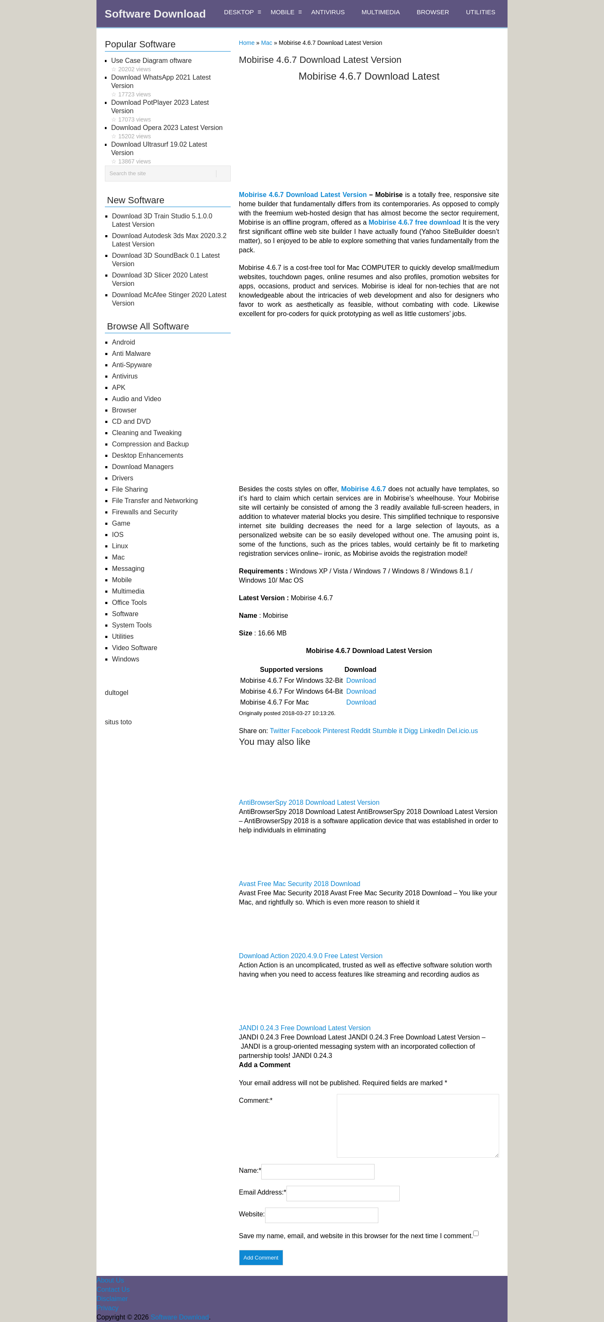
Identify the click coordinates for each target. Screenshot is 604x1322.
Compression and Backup (150, 444)
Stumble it (387, 730)
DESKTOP (239, 12)
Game (121, 523)
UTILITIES (480, 12)
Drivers (122, 478)
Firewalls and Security (145, 512)
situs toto (118, 722)
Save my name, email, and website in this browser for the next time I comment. (356, 1235)
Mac (266, 42)
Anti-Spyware (132, 364)
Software (125, 613)
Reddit (360, 730)
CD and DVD (131, 421)
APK (118, 387)
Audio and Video (136, 398)
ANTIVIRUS (328, 12)
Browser (124, 410)
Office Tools (129, 602)
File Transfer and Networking (155, 500)
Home (247, 42)
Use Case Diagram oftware (171, 65)
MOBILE (282, 12)
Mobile (122, 579)
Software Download (155, 13)
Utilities (123, 636)
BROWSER (433, 12)
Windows (125, 659)
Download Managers (143, 466)
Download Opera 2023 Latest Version (171, 132)
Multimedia (128, 591)
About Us (110, 1280)
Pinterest (336, 730)
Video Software (134, 647)
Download (361, 680)
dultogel (116, 692)
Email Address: (262, 1192)
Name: (250, 1170)
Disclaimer (112, 1298)
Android (123, 342)
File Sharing (130, 489)
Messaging (128, 568)
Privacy (107, 1308)
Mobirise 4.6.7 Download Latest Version (303, 194)
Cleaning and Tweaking (147, 432)
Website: (252, 1214)
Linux (120, 546)
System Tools (132, 625)
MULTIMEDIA (381, 12)
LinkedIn (432, 730)
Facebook (306, 730)
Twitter (279, 730)
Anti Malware (131, 353)
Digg (411, 730)
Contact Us (113, 1289)
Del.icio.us (462, 730)
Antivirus (125, 376)
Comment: (256, 1100)
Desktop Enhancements (147, 455)
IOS (118, 534)
